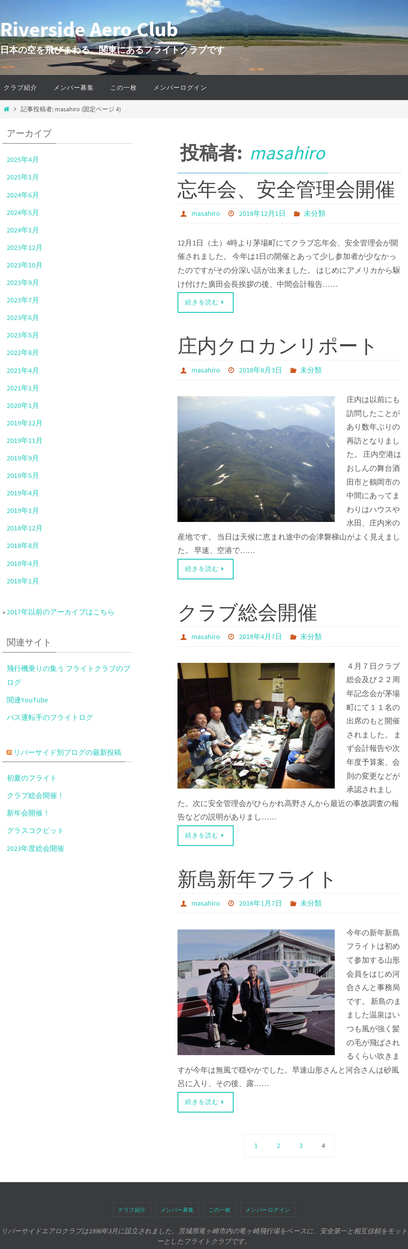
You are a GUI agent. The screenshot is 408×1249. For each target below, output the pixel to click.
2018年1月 (23, 581)
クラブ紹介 (132, 1208)
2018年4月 (23, 563)
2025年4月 (23, 159)
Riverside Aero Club (89, 29)
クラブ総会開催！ (37, 795)
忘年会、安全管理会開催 (286, 189)
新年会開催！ (30, 813)
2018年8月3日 (260, 369)
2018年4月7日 (260, 635)
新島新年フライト (257, 877)
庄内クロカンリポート (277, 345)
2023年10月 (25, 265)
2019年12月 (25, 423)
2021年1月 (23, 388)
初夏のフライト (33, 778)
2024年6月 (23, 195)
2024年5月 (23, 212)
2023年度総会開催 (37, 848)
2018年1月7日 (260, 901)
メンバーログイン (267, 1208)
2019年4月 (23, 493)
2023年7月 (23, 300)
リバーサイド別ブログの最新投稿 (70, 752)
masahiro (287, 152)
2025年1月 (23, 177)
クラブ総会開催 (247, 611)
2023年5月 (23, 335)
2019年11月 (25, 440)
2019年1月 (23, 510)
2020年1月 (23, 405)
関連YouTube (28, 700)
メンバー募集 (177, 1208)
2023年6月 (23, 317)
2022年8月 (23, 352)
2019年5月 (23, 475)
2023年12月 (25, 247)
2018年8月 (23, 545)
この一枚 (219, 1208)
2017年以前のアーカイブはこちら (63, 612)
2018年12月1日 (262, 213)
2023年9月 (23, 282)
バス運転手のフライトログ (52, 717)
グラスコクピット (37, 830)
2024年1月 (23, 230)
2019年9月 (23, 458)
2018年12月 (25, 528)
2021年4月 (23, 370)
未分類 (314, 213)
